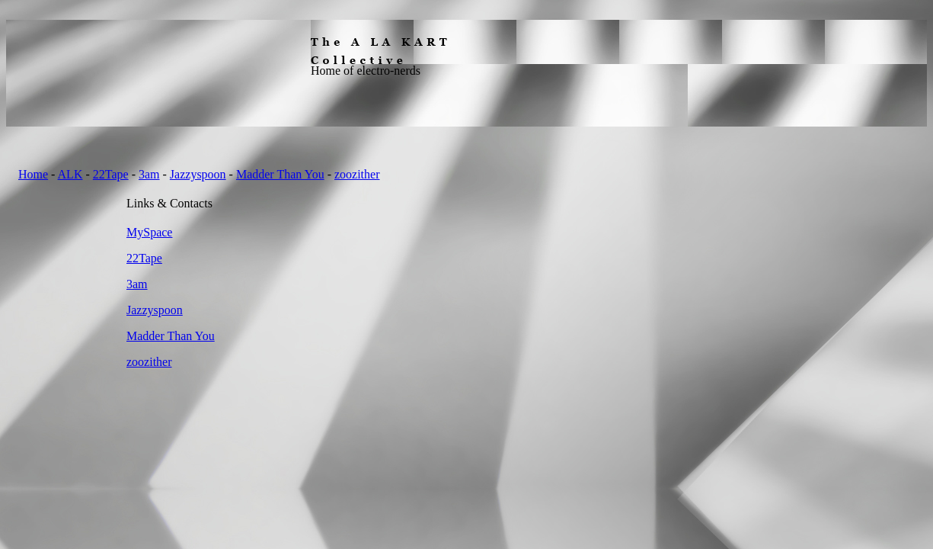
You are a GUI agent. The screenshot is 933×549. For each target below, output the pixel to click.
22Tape (111, 174)
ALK (70, 174)
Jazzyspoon (198, 174)
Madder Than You (280, 174)
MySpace (149, 232)
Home (33, 174)
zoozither (357, 174)
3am (149, 174)
